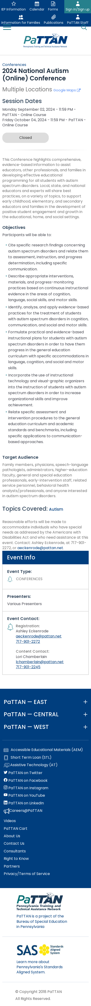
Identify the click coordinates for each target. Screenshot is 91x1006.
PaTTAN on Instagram (26, 788)
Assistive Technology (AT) (31, 765)
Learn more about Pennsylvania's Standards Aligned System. (39, 967)
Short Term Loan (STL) (28, 757)
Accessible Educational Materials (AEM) (43, 749)
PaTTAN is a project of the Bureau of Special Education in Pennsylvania (41, 921)
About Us (12, 836)
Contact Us (14, 843)
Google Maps (67, 90)
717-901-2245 (28, 667)
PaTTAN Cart (15, 828)
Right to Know (16, 858)
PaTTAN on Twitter (23, 772)
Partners (12, 866)
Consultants (15, 851)
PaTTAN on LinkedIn (24, 803)
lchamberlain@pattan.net (40, 662)
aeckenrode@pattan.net (40, 548)
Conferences (14, 64)
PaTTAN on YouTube (24, 795)
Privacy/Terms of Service (27, 873)
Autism (56, 509)
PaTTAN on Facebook (26, 780)
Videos (10, 820)
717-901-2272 (28, 641)
